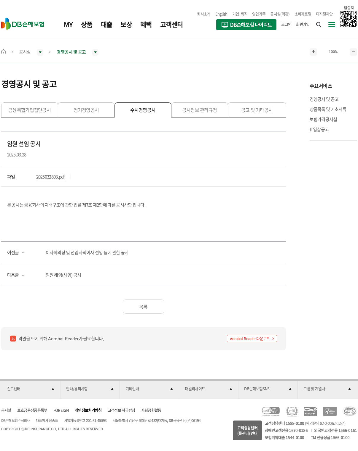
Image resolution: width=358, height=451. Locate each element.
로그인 (286, 24)
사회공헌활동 (151, 410)
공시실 (6, 410)
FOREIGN (61, 410)
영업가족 (258, 14)
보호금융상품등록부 (32, 410)
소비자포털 (303, 14)
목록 (143, 306)
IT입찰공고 (319, 129)
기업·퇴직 (240, 14)
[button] (31, 389)
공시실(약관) (279, 14)
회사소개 (203, 14)
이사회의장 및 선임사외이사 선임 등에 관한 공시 (87, 252)
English (221, 14)
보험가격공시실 (323, 119)
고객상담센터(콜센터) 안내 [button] (247, 430)
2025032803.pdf (50, 176)
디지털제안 (324, 14)
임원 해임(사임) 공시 (63, 275)
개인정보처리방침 (88, 410)
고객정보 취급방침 (121, 410)
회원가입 (302, 24)
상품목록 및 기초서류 (328, 109)
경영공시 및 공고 (324, 99)
